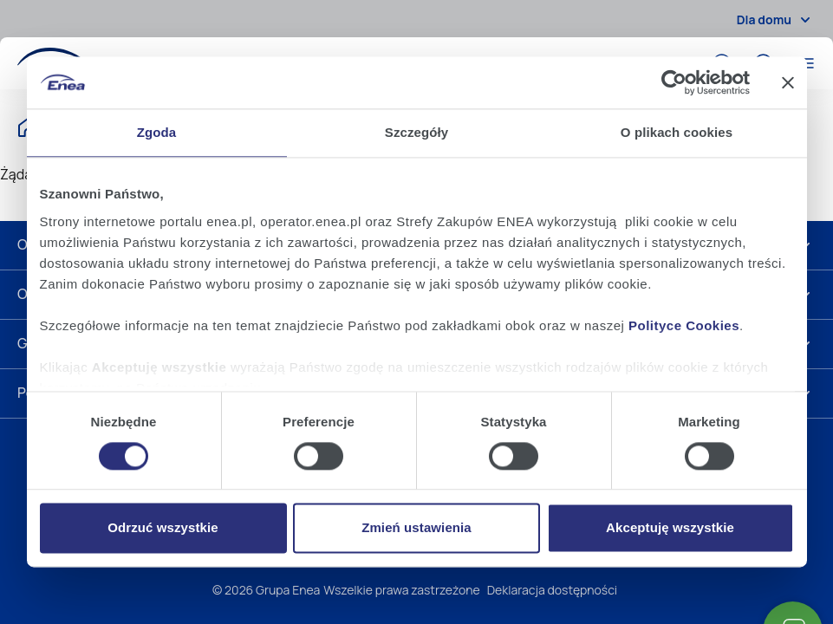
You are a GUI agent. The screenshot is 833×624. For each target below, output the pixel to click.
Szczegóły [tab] (416, 132)
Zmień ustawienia (416, 528)
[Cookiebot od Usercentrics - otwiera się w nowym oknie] (674, 82)
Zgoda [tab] (157, 132)
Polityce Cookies (683, 325)
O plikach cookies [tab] (676, 132)
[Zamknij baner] (788, 82)
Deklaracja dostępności (552, 590)
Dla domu (776, 20)
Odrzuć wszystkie (162, 528)
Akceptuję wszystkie (670, 528)
